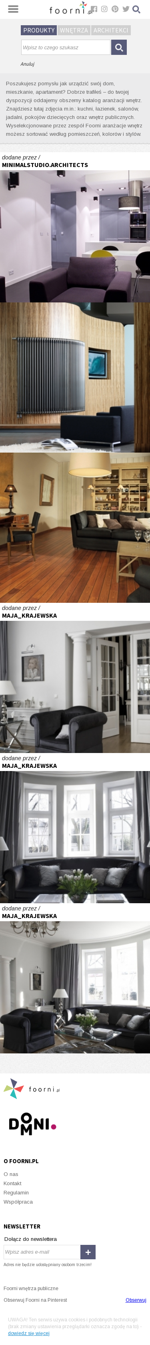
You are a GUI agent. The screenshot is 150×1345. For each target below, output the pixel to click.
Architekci (111, 30)
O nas (11, 1174)
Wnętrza (74, 30)
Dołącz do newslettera (30, 1239)
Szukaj (137, 9)
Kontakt (12, 1183)
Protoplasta (75, 377)
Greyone (75, 227)
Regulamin (16, 1193)
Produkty (38, 30)
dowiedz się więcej (29, 1333)
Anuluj (27, 63)
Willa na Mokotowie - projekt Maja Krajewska (75, 678)
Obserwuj (136, 1300)
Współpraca (18, 1202)
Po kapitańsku (75, 528)
